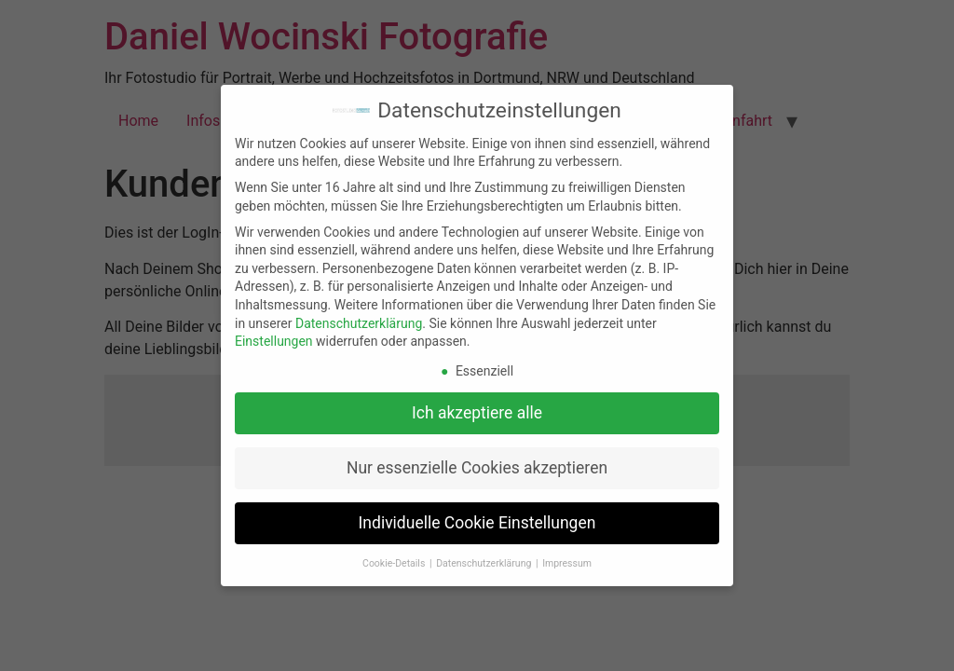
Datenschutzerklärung (358, 323)
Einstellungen (274, 341)
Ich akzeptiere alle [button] (477, 413)
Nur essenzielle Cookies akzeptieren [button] (477, 468)
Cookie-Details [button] (395, 563)
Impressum (567, 563)
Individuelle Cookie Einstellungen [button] (477, 523)
